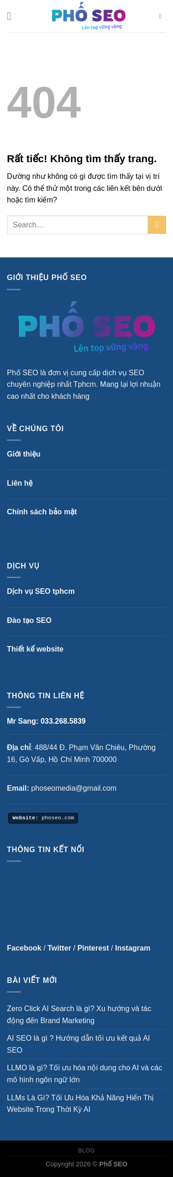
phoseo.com (58, 817)
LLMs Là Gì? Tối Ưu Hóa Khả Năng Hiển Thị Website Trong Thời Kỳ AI (80, 1104)
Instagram (132, 948)
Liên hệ (20, 483)
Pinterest (93, 948)
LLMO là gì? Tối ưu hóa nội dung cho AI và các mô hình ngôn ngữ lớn (84, 1074)
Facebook (24, 948)
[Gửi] (157, 225)
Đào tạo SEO (29, 620)
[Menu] (12, 16)
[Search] (162, 16)
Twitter (59, 948)
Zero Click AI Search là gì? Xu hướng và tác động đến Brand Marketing (79, 1015)
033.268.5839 (63, 721)
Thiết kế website (35, 649)
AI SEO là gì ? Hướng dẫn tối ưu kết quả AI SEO (78, 1044)
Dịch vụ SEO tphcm (41, 591)
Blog (86, 1150)
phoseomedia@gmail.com (73, 788)
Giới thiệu (24, 454)
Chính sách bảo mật (42, 512)
